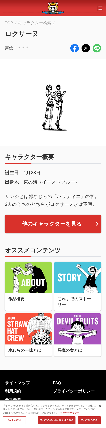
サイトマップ (17, 383)
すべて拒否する (89, 421)
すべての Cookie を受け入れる (56, 421)
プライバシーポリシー (74, 391)
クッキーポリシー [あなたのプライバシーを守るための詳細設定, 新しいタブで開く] (69, 414)
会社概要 (13, 399)
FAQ (57, 383)
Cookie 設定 (14, 421)
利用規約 (13, 391)
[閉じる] (100, 407)
